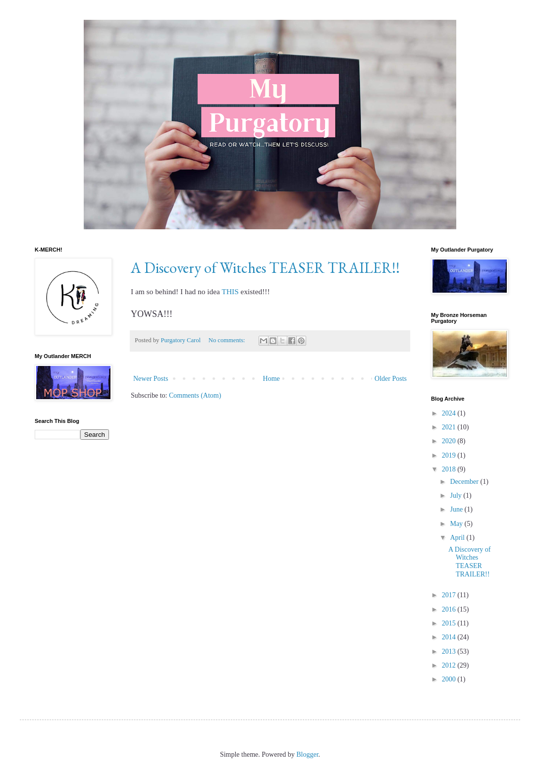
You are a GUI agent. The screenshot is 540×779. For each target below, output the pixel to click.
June (457, 509)
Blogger (307, 754)
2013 (450, 651)
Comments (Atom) (195, 395)
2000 (450, 679)
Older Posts (391, 378)
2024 (450, 413)
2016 (450, 609)
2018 (450, 469)
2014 (450, 637)
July (456, 495)
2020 (450, 441)
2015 (450, 623)
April (458, 537)
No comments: (228, 340)
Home (271, 378)
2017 (450, 595)
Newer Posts (150, 378)
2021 (450, 427)
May (457, 523)
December (465, 481)
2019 (450, 455)
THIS (230, 291)
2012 (450, 665)
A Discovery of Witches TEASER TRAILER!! (265, 267)
